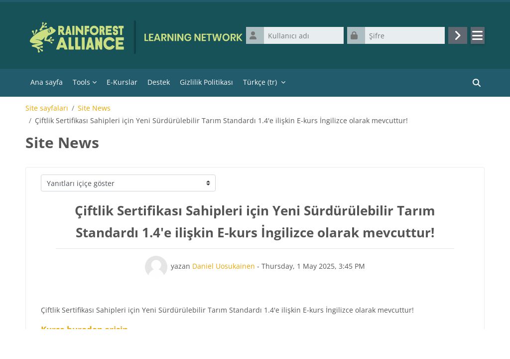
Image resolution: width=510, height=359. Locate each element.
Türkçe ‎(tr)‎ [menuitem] (260, 82)
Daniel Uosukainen (223, 266)
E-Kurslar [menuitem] (122, 82)
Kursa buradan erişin (84, 329)
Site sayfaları (46, 108)
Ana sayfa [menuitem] (46, 82)
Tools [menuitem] (81, 82)
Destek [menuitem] (158, 82)
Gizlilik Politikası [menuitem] (206, 82)
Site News (94, 108)
